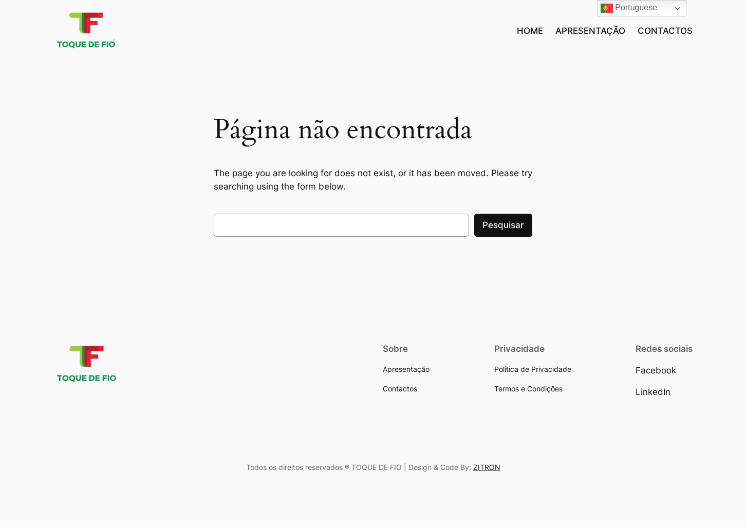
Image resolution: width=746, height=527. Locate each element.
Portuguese (629, 8)
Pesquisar (503, 225)
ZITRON (486, 467)
